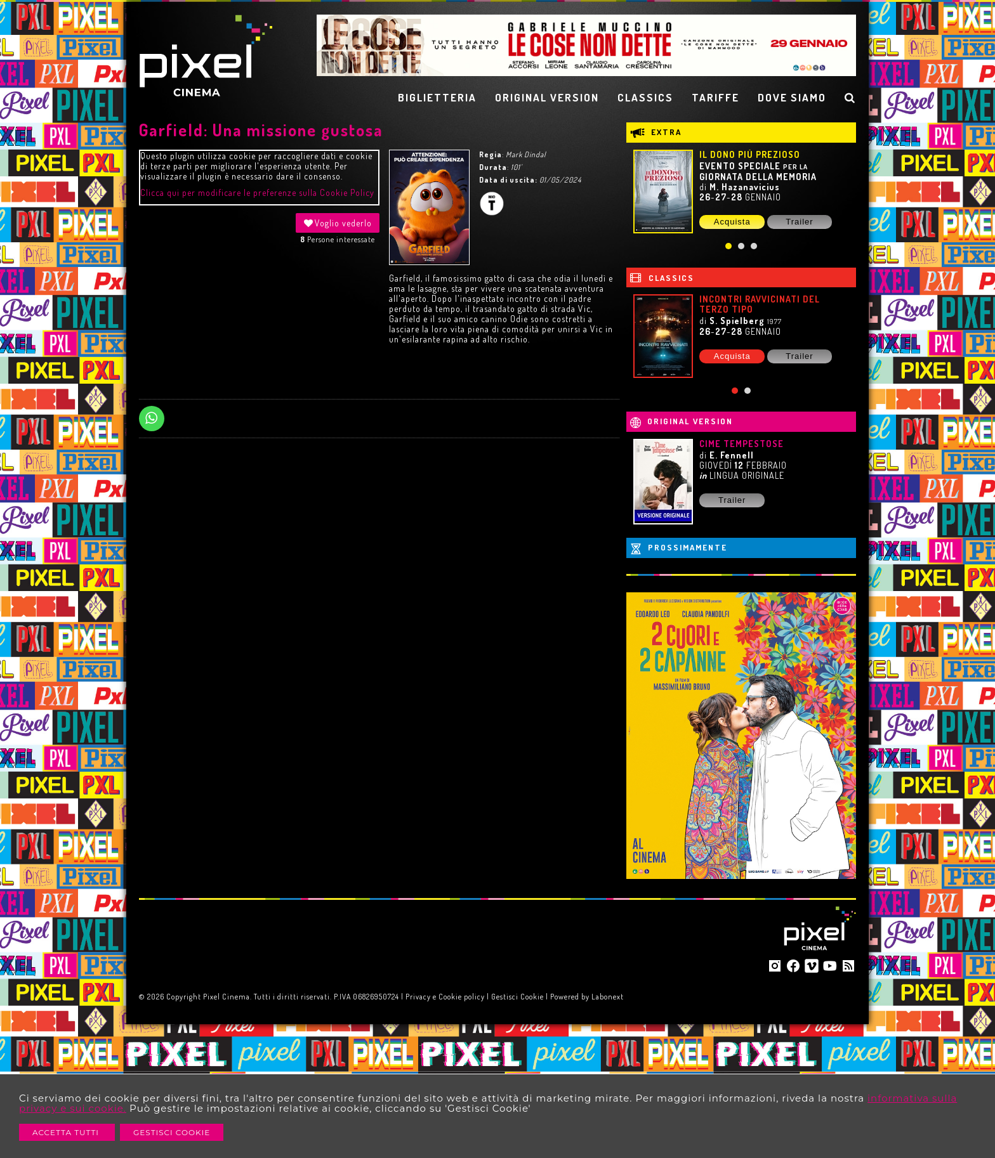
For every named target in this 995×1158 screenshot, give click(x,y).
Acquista (732, 221)
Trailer (799, 221)
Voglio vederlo (337, 223)
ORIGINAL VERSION (547, 97)
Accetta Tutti (67, 1132)
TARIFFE (715, 97)
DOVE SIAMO (792, 97)
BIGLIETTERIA (437, 97)
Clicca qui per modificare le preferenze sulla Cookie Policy (257, 192)
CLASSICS (645, 97)
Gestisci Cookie (171, 1132)
